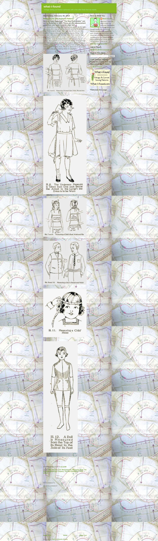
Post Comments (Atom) (59, 539)
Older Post (83, 535)
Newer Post (47, 535)
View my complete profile (98, 44)
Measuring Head (77, 470)
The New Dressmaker (71, 471)
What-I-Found (107, 18)
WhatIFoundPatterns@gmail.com (101, 50)
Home (65, 535)
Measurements (67, 470)
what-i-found (52, 6)
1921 (49, 470)
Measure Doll (56, 470)
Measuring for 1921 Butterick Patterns (58, 19)
